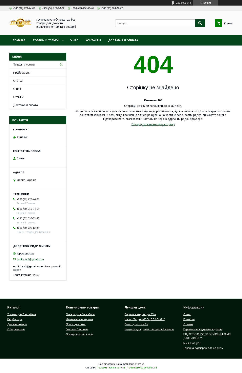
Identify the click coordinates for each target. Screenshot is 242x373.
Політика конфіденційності (142, 367)
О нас (74, 40)
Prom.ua (139, 364)
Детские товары (17, 324)
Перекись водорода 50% (140, 314)
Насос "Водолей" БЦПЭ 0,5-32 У (145, 319)
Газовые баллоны (77, 329)
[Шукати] (200, 23)
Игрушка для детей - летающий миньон (149, 329)
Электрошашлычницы (79, 334)
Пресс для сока (76, 324)
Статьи (18, 80)
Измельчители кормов (79, 319)
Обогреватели (16, 329)
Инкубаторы (14, 319)
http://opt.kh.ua (25, 253)
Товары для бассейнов (21, 314)
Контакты (93, 40)
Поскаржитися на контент (111, 367)
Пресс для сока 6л (136, 324)
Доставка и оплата (123, 40)
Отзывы (18, 97)
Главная (19, 40)
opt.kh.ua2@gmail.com (30, 259)
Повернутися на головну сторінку (153, 124)
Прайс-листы (21, 72)
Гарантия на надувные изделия (202, 329)
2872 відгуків (183, 2)
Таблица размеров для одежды (203, 347)
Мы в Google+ (192, 343)
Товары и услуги (46, 40)
